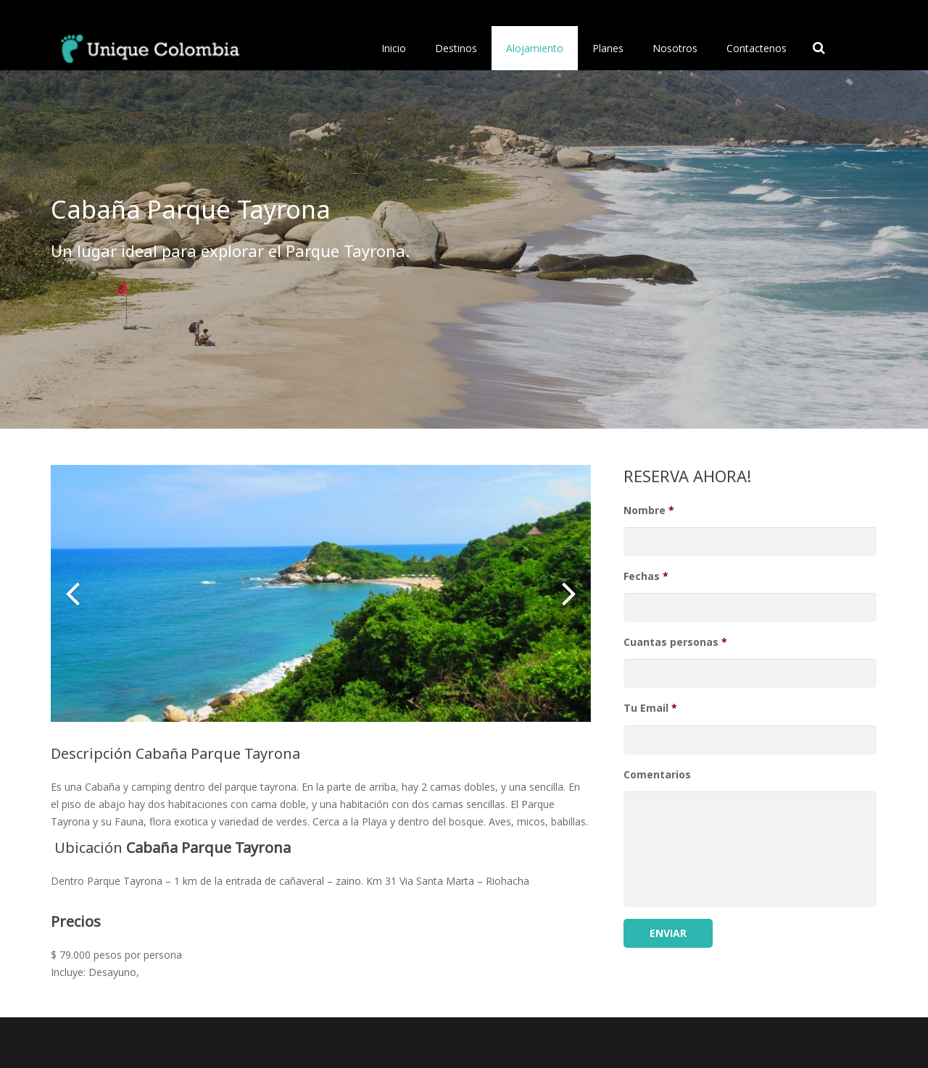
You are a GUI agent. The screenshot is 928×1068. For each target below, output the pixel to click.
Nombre (649, 510)
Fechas (646, 576)
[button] (72, 593)
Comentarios (657, 774)
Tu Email (650, 708)
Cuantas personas (675, 642)
